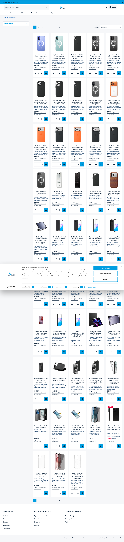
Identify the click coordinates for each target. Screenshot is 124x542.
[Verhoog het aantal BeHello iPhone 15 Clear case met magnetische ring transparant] (114, 400)
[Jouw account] (106, 8)
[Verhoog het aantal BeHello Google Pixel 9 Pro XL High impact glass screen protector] (78, 306)
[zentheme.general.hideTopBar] (122, 2)
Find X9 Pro (10, 85)
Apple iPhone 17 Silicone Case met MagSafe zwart (113, 149)
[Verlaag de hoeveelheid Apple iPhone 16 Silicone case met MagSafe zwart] (72, 120)
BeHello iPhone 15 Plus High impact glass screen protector (77, 428)
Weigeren (105, 531)
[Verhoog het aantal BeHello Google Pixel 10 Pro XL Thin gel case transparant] (78, 260)
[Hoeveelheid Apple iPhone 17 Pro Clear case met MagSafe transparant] (112, 120)
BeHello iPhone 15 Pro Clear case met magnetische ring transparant (77, 477)
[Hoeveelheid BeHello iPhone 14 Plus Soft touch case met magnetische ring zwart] (75, 400)
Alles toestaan (105, 519)
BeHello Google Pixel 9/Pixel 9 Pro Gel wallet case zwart (95, 288)
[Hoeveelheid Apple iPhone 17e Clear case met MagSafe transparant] (39, 211)
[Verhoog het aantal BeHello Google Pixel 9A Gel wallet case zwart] (114, 306)
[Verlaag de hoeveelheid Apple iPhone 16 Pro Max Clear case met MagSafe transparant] (108, 75)
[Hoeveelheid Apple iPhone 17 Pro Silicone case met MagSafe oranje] (75, 166)
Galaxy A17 (10, 91)
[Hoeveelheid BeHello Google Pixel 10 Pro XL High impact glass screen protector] (57, 353)
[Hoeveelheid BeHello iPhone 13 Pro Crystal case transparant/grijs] (39, 400)
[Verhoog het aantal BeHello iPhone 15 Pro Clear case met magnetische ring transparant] (78, 495)
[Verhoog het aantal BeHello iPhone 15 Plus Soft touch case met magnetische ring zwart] (114, 447)
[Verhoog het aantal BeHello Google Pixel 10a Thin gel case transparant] (114, 260)
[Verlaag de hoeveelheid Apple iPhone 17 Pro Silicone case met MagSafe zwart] (90, 166)
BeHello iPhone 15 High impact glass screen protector (59, 428)
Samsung (10, 60)
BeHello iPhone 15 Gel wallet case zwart (41, 428)
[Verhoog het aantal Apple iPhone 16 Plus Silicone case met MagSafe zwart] (78, 75)
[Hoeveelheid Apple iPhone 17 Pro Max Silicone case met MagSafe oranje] (39, 166)
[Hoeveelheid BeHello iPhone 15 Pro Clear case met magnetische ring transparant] (75, 495)
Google (9, 67)
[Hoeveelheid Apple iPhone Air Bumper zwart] (75, 211)
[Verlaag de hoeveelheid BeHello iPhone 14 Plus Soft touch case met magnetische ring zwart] (72, 400)
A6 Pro (9, 82)
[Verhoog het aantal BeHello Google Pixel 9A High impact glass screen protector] (41, 353)
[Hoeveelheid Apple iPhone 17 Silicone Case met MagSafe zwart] (111, 166)
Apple (9, 57)
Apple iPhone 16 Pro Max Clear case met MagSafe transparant (114, 57)
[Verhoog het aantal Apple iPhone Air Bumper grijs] (60, 211)
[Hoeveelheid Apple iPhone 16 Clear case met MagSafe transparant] (38, 75)
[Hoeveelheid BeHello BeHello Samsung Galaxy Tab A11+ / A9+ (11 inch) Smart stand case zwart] (38, 260)
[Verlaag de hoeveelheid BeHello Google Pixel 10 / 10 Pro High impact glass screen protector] (72, 353)
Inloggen (6, 2)
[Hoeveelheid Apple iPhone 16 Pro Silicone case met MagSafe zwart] (56, 120)
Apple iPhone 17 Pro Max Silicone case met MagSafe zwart (59, 149)
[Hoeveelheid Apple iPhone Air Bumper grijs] (56, 211)
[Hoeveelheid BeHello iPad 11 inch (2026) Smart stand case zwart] (111, 353)
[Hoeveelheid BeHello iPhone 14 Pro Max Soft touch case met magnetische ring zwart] (94, 400)
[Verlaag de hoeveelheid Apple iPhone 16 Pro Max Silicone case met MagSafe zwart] (35, 120)
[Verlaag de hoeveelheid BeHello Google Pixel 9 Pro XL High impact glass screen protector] (72, 306)
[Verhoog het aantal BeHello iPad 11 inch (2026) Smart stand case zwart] (114, 353)
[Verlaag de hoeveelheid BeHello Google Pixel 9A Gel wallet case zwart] (108, 306)
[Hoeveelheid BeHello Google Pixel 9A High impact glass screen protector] (38, 353)
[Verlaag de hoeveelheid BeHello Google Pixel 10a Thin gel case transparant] (108, 260)
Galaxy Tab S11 (11, 88)
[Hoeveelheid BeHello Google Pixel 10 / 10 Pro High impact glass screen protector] (75, 353)
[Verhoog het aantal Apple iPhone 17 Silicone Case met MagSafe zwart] (114, 166)
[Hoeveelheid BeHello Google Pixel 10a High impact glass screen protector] (93, 260)
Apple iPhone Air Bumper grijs (59, 193)
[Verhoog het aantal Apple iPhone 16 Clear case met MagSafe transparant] (41, 75)
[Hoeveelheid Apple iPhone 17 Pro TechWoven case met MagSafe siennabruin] (112, 211)
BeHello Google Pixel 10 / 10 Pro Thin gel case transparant (59, 240)
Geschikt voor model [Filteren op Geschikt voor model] (15, 75)
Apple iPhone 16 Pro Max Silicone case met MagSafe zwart (41, 103)
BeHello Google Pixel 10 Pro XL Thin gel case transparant (77, 240)
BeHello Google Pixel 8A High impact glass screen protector (59, 288)
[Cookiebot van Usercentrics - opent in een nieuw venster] (11, 538)
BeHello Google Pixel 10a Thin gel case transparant (113, 240)
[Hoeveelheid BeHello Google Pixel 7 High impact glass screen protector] (39, 306)
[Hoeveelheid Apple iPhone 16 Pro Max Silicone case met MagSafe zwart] (38, 120)
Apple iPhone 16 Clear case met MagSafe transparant (41, 57)
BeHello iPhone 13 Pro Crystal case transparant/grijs (41, 381)
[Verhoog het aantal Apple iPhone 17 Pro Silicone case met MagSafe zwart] (96, 166)
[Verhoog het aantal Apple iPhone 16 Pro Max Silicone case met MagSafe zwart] (41, 120)
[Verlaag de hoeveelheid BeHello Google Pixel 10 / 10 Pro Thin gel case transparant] (53, 260)
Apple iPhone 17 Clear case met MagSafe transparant (95, 103)
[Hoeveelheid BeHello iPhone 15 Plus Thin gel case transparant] (39, 495)
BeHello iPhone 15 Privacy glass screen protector (59, 476)
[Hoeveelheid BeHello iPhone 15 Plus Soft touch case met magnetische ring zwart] (111, 447)
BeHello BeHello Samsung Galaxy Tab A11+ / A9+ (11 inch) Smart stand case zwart (41, 242)
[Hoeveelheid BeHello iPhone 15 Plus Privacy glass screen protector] (94, 447)
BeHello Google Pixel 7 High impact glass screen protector (41, 288)
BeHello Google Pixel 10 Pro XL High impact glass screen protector (59, 334)
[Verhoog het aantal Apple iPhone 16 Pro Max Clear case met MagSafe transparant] (114, 75)
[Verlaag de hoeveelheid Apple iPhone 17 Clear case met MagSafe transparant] (90, 120)
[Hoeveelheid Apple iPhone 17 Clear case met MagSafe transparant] (93, 120)
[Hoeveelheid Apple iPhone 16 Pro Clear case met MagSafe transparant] (93, 75)
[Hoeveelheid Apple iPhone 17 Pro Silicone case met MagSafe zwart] (93, 166)
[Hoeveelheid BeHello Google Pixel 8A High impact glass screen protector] (56, 306)
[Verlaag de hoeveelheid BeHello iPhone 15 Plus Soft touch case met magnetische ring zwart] (108, 447)
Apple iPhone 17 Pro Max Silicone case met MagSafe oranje (41, 149)
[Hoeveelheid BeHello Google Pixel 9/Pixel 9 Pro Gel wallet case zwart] (94, 306)
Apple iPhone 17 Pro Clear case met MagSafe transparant (114, 103)
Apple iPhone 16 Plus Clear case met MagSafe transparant (59, 57)
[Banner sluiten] (121, 517)
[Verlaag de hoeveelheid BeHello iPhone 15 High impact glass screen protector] (53, 447)
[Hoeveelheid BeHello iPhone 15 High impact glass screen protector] (56, 447)
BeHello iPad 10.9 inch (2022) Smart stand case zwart (95, 334)
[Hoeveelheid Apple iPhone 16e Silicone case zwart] (94, 211)
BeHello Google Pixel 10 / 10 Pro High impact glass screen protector (77, 335)
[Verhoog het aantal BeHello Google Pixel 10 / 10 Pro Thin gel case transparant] (60, 260)
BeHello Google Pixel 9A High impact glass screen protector (41, 334)
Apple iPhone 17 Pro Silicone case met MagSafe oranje (77, 149)
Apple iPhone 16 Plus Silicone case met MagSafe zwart (77, 57)
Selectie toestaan (105, 525)
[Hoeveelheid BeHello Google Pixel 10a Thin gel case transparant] (111, 260)
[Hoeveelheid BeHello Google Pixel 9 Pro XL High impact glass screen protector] (75, 306)
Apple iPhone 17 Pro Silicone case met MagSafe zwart (95, 149)
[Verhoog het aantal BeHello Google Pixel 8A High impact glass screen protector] (60, 306)
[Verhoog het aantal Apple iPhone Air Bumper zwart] (78, 211)
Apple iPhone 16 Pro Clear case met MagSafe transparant (95, 57)
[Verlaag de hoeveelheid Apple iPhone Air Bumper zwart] (72, 211)
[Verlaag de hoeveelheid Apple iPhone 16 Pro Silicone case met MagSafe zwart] (53, 120)
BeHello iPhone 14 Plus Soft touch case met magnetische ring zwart (77, 382)
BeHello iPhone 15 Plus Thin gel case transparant (41, 476)
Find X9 (9, 79)
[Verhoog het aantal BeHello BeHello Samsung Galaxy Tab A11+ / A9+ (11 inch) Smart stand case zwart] (41, 260)
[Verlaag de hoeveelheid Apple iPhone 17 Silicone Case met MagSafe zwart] (108, 166)
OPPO (9, 64)
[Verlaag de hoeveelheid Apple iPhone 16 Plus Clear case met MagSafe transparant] (53, 75)
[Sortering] (111, 29)
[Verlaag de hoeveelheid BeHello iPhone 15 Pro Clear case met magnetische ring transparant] (72, 495)
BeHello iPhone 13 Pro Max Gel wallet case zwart (59, 381)
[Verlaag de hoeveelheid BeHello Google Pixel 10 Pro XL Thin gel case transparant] (72, 260)
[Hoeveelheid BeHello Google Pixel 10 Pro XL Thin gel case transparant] (75, 260)
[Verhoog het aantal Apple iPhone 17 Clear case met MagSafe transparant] (96, 120)
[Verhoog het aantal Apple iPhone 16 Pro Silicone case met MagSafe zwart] (60, 120)
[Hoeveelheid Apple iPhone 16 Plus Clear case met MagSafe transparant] (56, 75)
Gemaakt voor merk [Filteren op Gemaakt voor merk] (15, 54)
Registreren (14, 2)
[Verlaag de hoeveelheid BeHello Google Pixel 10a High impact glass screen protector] (90, 260)
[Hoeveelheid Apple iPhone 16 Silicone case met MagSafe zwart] (75, 120)
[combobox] (24, 8)
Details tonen (92, 538)
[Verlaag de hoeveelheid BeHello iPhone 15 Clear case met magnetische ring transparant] (108, 400)
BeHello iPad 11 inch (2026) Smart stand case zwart (114, 334)
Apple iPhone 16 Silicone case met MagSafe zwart (77, 103)
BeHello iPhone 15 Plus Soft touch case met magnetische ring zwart (113, 429)
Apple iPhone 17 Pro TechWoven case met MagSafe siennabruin (113, 194)
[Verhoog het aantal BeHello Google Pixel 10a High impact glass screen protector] (96, 260)
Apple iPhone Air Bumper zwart (77, 193)
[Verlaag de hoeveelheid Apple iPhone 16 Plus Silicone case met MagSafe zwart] (72, 75)
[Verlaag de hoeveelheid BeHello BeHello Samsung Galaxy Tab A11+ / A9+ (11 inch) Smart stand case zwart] (35, 260)
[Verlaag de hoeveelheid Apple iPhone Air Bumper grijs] (53, 211)
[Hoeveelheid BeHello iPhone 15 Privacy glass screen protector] (57, 495)
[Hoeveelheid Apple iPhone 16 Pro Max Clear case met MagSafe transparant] (111, 75)
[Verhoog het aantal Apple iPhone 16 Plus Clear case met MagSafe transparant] (60, 75)
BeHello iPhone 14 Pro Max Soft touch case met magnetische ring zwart (96, 382)
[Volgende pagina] (55, 28)
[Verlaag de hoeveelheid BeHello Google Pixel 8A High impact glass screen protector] (53, 306)
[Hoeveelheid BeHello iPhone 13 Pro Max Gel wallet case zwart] (57, 400)
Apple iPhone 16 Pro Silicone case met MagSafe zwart (59, 103)
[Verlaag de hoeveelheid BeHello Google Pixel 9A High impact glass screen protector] (35, 353)
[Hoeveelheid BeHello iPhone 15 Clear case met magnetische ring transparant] (111, 400)
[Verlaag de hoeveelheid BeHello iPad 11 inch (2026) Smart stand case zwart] (108, 353)
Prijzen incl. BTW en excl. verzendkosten (40, 69)
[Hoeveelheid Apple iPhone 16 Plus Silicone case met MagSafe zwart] (75, 75)
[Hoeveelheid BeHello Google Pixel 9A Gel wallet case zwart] (111, 306)
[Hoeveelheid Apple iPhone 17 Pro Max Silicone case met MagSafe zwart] (57, 166)
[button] (26, 24)
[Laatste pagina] (59, 28)
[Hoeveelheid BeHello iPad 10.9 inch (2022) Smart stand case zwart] (94, 353)
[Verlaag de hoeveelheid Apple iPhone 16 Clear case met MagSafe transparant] (35, 75)
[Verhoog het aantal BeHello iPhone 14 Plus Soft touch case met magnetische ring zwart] (78, 400)
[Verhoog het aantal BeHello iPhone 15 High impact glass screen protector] (60, 447)
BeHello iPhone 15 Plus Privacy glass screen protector (95, 428)
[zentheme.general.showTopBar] (119, 8)
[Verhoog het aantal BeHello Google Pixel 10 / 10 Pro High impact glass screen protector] (78, 353)
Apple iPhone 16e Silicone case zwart (96, 193)
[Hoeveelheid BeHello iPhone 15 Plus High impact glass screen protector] (75, 447)
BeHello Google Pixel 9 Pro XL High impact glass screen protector (77, 288)
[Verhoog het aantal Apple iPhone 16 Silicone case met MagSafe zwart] (78, 120)
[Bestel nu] (46, 75)
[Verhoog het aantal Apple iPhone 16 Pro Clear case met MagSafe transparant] (96, 75)
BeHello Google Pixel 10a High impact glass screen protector (95, 240)
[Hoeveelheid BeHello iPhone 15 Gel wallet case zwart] (39, 447)
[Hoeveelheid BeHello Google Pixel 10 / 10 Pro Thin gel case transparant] (56, 260)
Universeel (10, 70)
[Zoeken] (47, 8)
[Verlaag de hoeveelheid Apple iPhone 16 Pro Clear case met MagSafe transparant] (90, 75)
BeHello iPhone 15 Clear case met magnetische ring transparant (113, 382)
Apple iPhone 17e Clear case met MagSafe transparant (41, 194)
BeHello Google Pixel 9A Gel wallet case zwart (113, 288)
